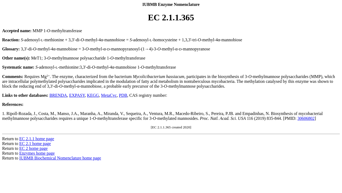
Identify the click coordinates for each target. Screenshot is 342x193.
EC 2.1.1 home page (36, 138)
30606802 (306, 118)
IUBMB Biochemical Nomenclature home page (60, 158)
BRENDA (58, 95)
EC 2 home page (33, 148)
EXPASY (77, 95)
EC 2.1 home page (35, 143)
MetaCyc (109, 95)
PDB (123, 95)
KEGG (93, 95)
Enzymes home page (37, 153)
